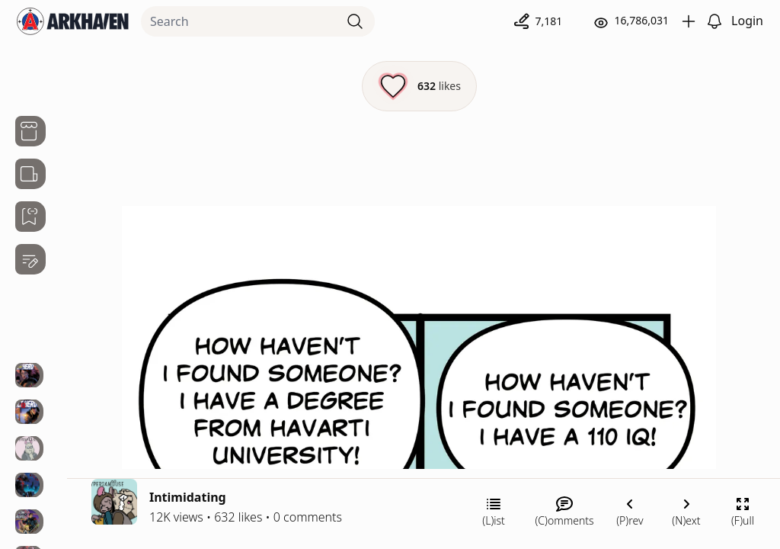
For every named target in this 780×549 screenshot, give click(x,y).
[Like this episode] (419, 86)
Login (747, 20)
